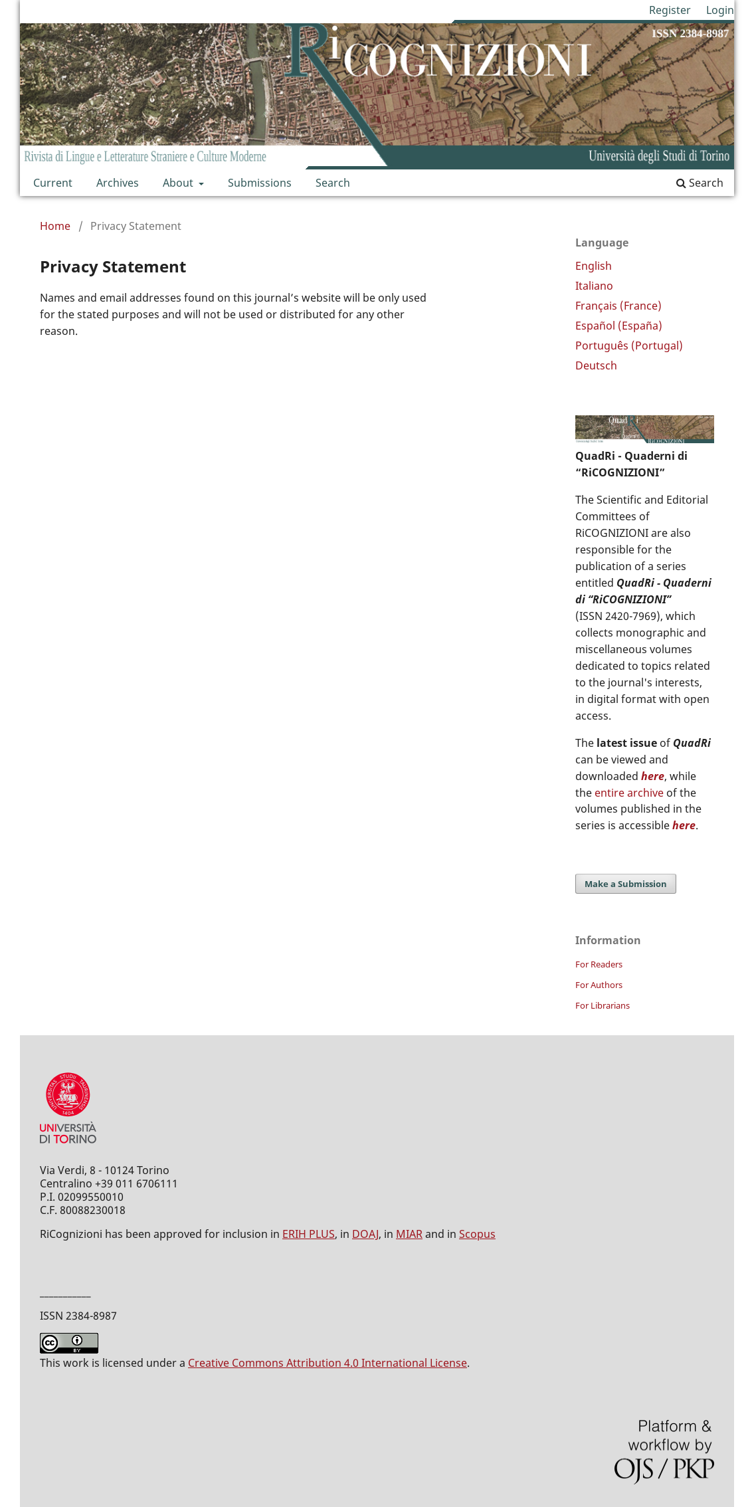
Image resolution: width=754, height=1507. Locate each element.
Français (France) (618, 305)
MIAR (409, 1234)
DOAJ (365, 1234)
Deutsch (596, 365)
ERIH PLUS (308, 1234)
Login (720, 10)
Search (333, 182)
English (593, 265)
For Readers (598, 964)
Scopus (477, 1234)
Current (52, 182)
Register (670, 10)
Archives (117, 182)
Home (55, 226)
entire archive (629, 792)
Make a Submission (626, 884)
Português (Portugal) (629, 345)
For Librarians (602, 1005)
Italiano (594, 285)
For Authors (598, 985)
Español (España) (618, 325)
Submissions (260, 182)
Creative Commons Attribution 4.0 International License (327, 1363)
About (179, 182)
